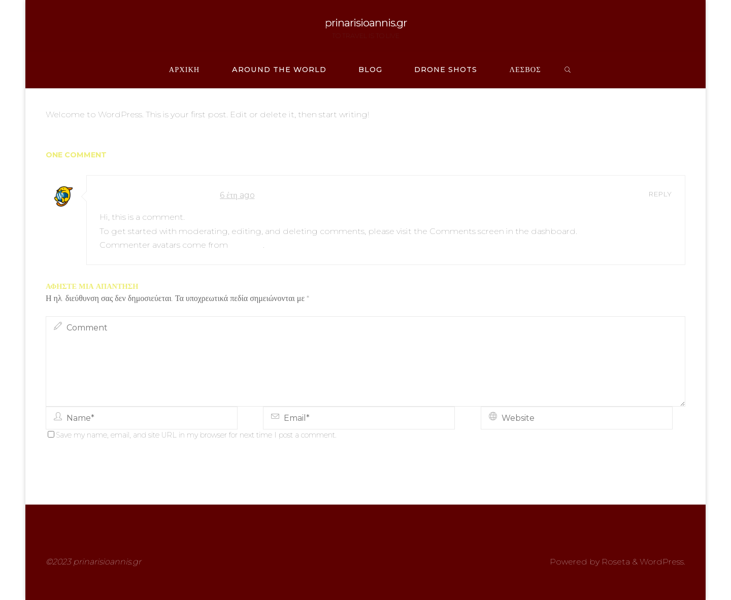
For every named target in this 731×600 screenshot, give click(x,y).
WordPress (662, 561)
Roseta (615, 561)
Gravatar (246, 245)
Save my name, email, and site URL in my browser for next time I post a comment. (192, 435)
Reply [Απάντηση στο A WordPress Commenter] (660, 194)
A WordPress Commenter (155, 195)
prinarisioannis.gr (366, 22)
